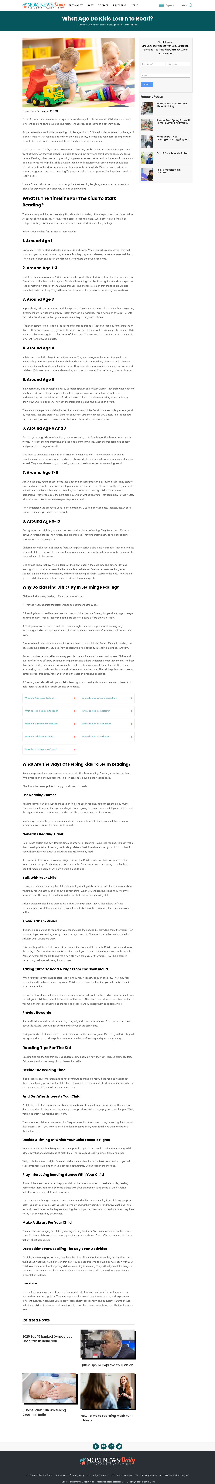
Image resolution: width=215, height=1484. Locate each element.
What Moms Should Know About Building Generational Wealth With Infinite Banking (172, 105)
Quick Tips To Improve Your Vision (106, 1364)
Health (135, 5)
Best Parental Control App (51, 1463)
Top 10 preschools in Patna (172, 153)
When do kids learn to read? (96, 724)
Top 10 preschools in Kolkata (168, 171)
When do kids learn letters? (96, 711)
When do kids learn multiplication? (99, 698)
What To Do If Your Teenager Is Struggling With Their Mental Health (173, 138)
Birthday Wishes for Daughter (59, 1468)
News (184, 5)
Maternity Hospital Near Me (129, 1468)
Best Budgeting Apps (114, 1463)
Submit (147, 84)
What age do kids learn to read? (41, 711)
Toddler (103, 5)
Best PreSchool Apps (139, 1463)
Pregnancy (76, 5)
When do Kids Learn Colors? (39, 698)
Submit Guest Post (32, 1478)
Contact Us (53, 1478)
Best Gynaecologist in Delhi (161, 1468)
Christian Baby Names (166, 1463)
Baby (90, 5)
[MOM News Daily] (44, 5)
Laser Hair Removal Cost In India (94, 1468)
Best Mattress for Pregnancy (83, 1463)
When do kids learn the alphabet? (42, 724)
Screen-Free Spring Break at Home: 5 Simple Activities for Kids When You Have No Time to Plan (173, 121)
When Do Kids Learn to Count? (41, 749)
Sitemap (69, 1478)
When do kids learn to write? (39, 736)
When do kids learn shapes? (96, 736)
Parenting (119, 5)
